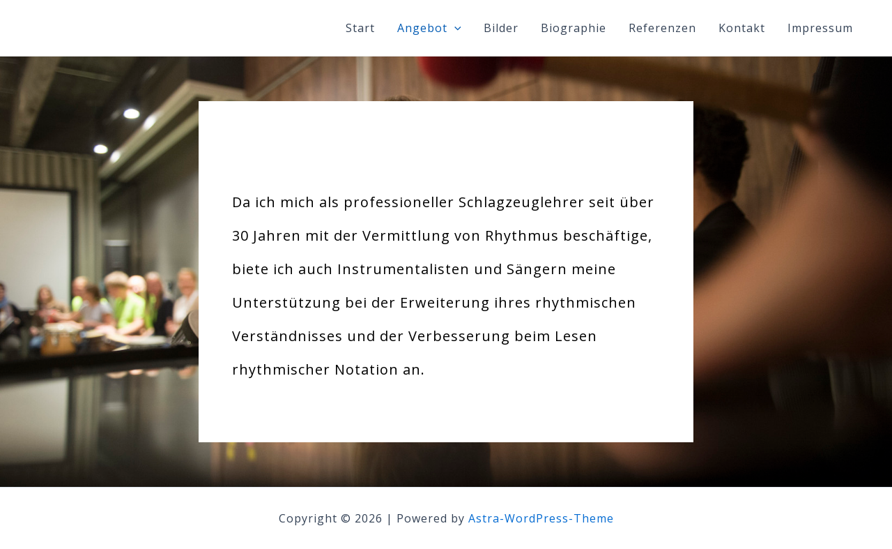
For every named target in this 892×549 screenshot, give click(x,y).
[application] (454, 28)
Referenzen (662, 28)
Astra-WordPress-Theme (541, 518)
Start (360, 28)
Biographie (573, 28)
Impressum (820, 28)
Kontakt (741, 28)
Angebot (429, 28)
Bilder (501, 28)
